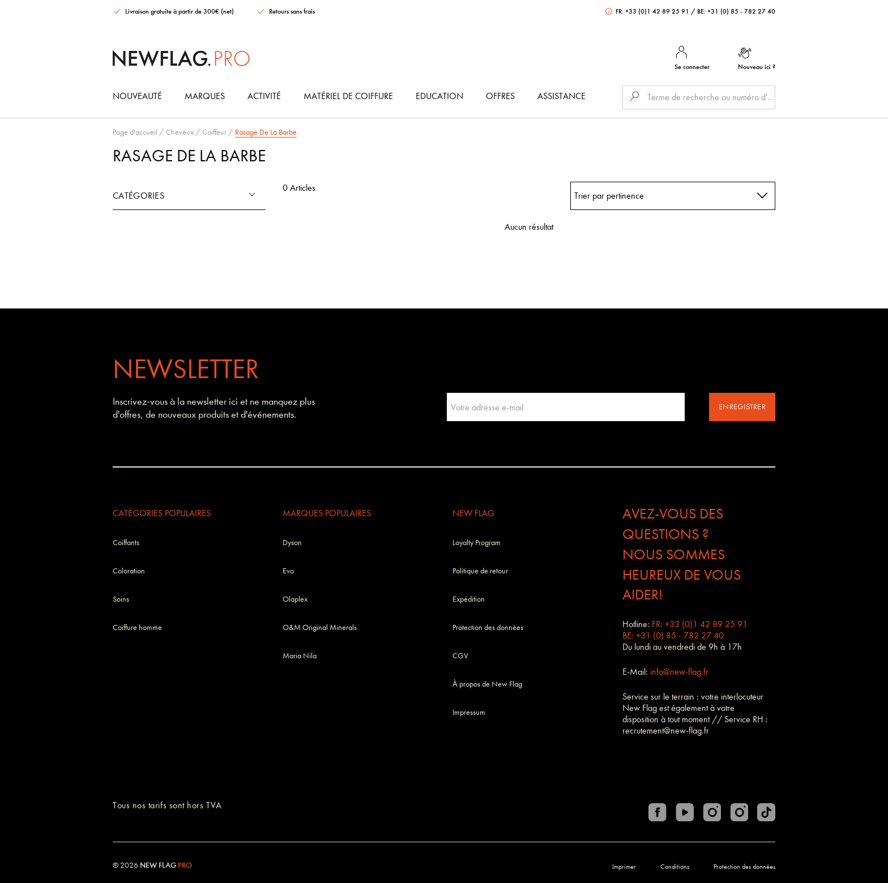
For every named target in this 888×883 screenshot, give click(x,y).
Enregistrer (742, 407)
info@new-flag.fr (679, 671)
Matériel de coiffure (348, 96)
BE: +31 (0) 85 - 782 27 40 (736, 11)
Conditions (674, 867)
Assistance (561, 96)
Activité (264, 96)
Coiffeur (214, 132)
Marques (205, 96)
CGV (460, 656)
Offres (500, 96)
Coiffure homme (137, 627)
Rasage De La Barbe (266, 132)
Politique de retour (480, 571)
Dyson (292, 542)
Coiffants (126, 542)
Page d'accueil (135, 132)
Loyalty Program (476, 542)
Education (439, 96)
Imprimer (624, 867)
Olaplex (295, 599)
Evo (288, 571)
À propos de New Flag (487, 684)
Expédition (468, 599)
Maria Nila (300, 656)
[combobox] (673, 196)
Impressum (468, 712)
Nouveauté (137, 96)
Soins (121, 599)
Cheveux (180, 132)
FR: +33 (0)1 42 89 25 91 (648, 11)
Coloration (129, 571)
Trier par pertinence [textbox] (609, 195)
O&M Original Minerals (320, 627)
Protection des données (487, 627)
